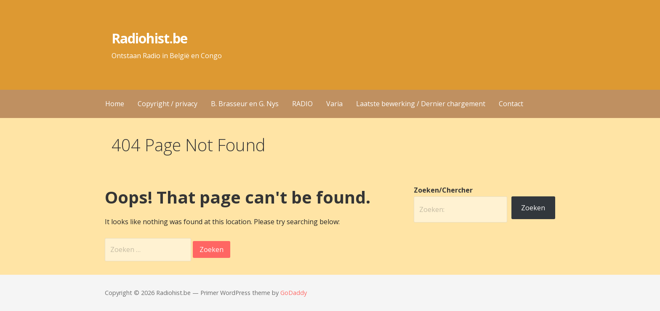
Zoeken (533, 207)
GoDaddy (293, 293)
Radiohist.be (149, 38)
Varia (334, 103)
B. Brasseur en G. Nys (245, 103)
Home (114, 103)
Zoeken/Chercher (443, 190)
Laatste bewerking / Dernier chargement (420, 103)
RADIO (302, 103)
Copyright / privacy (167, 103)
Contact (511, 103)
